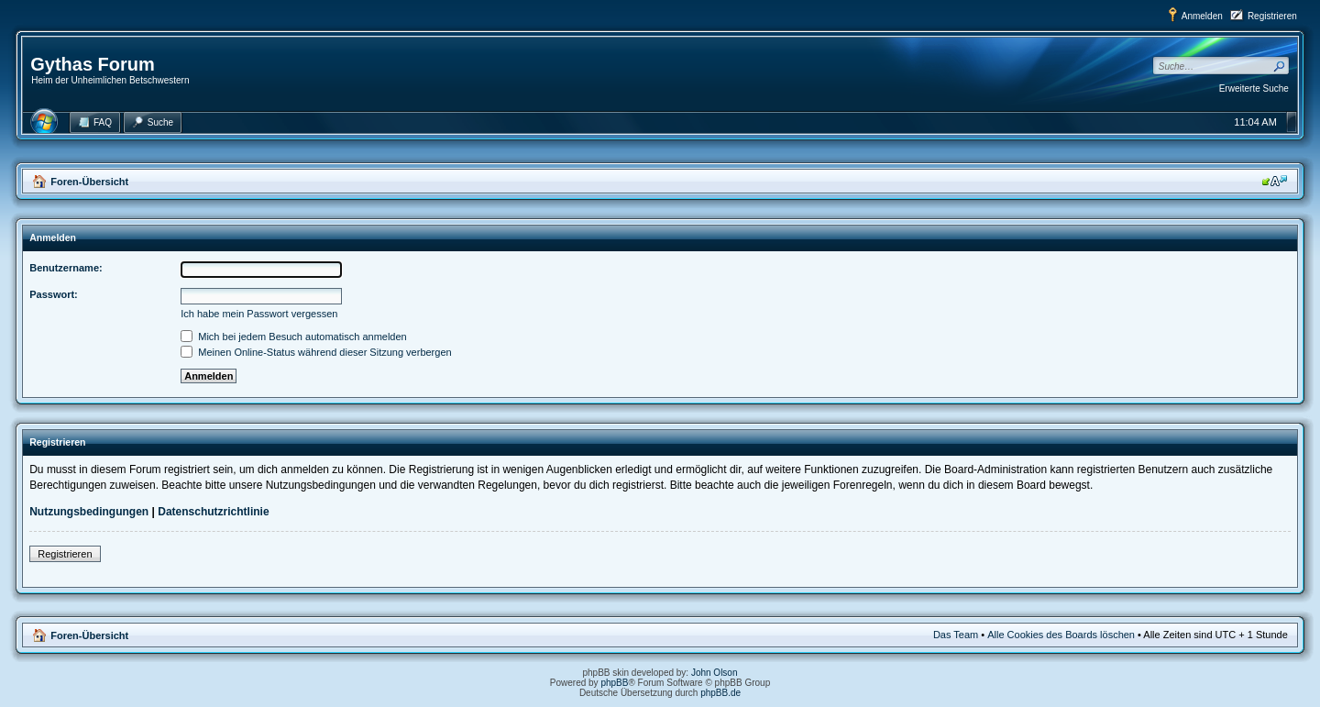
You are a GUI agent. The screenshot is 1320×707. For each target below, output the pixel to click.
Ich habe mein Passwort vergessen (259, 313)
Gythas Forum (92, 64)
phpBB (614, 683)
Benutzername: (65, 267)
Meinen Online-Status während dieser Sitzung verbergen (316, 352)
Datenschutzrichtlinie (213, 511)
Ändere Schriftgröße (1274, 180)
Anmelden (1202, 16)
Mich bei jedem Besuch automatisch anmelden (294, 336)
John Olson (714, 673)
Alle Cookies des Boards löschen (1061, 634)
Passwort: (53, 294)
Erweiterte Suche (1254, 88)
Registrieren (1272, 16)
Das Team (955, 634)
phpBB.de (720, 693)
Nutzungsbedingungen (88, 511)
